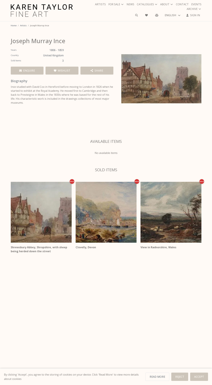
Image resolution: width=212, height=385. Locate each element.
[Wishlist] (146, 13)
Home (14, 25)
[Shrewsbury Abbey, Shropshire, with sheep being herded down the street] (41, 214)
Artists (23, 25)
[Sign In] (193, 13)
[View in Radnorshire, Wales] (171, 214)
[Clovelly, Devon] (106, 214)
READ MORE (158, 377)
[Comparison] (156, 13)
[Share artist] (96, 71)
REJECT (180, 377)
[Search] (137, 13)
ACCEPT (199, 377)
